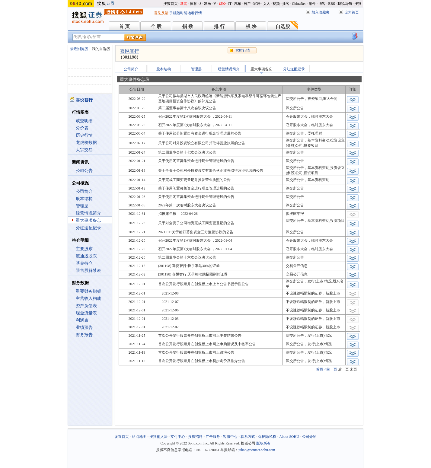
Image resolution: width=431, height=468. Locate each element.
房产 (247, 4)
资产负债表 (86, 306)
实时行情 (242, 50)
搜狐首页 (170, 4)
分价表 (82, 128)
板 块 (251, 26)
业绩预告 (84, 327)
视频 (276, 4)
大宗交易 (84, 150)
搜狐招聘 (195, 437)
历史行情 (84, 135)
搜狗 (358, 4)
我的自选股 (101, 49)
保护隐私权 (267, 437)
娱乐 (207, 4)
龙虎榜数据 (86, 142)
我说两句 (344, 4)
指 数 (187, 26)
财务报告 (84, 335)
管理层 (82, 206)
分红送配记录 (88, 228)
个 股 (156, 26)
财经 (222, 4)
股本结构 (84, 198)
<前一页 (330, 369)
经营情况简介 (88, 213)
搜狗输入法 (158, 437)
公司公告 (84, 170)
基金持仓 (84, 263)
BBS (331, 4)
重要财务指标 (88, 291)
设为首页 (351, 12)
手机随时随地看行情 (185, 13)
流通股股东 (86, 256)
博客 (322, 4)
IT (229, 4)
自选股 (283, 26)
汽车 (237, 4)
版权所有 (263, 443)
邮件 (312, 4)
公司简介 (84, 191)
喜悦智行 (129, 51)
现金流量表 (86, 313)
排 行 (219, 26)
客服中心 (230, 437)
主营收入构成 (88, 298)
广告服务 (213, 437)
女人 (266, 4)
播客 (285, 4)
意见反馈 (161, 13)
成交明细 (84, 121)
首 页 (124, 26)
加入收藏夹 (320, 12)
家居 (256, 4)
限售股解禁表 (88, 270)
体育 (193, 4)
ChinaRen (299, 4)
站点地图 (139, 437)
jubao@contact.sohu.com (256, 450)
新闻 (183, 4)
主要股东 (84, 249)
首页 (319, 369)
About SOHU (289, 437)
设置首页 (121, 437)
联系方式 (248, 437)
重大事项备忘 (88, 220)
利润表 (82, 320)
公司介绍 (309, 437)
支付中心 (178, 437)
